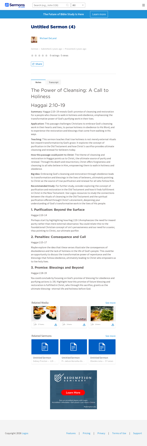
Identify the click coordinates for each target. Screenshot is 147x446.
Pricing (86, 433)
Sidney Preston (40, 361)
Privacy (101, 433)
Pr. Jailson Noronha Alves (73, 361)
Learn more (99, 14)
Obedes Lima (96, 361)
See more (111, 302)
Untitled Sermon (42, 357)
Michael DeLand (48, 38)
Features (71, 433)
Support (137, 433)
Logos (24, 433)
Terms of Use (119, 433)
